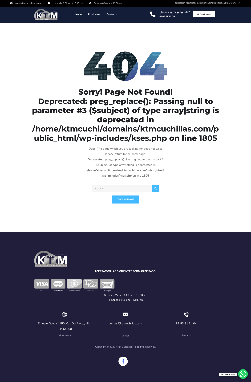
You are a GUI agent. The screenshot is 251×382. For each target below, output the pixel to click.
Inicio (78, 14)
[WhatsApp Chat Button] (243, 374)
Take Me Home (125, 199)
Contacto (111, 14)
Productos (94, 14)
